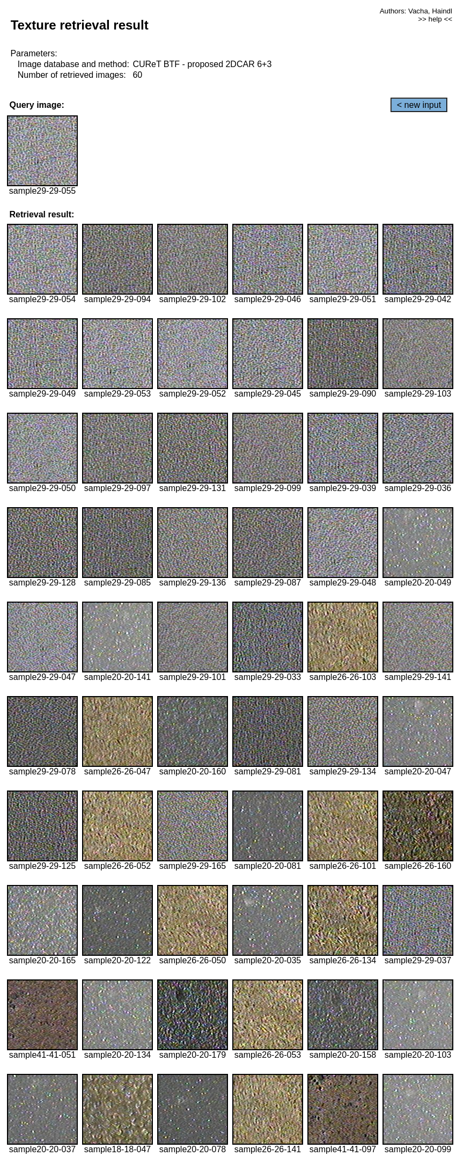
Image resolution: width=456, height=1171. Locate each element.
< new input (419, 104)
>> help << (435, 19)
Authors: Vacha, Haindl (416, 11)
